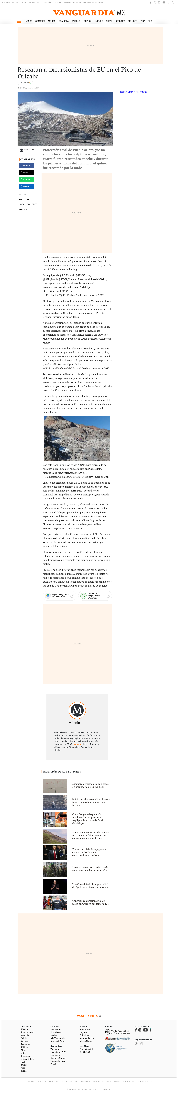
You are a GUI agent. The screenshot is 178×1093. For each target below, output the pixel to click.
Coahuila (64, 21)
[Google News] (59, 596)
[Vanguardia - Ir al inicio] (89, 12)
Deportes (120, 21)
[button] (19, 21)
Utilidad (132, 21)
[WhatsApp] (95, 596)
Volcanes (24, 200)
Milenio (31, 149)
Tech (150, 21)
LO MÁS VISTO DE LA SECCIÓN (134, 92)
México (52, 21)
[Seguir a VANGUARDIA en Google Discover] (25, 83)
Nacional (22, 88)
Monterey (78, 744)
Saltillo (76, 21)
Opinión (88, 21)
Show (109, 21)
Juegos (28, 21)
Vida (143, 21)
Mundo (99, 21)
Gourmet (40, 21)
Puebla (23, 209)
